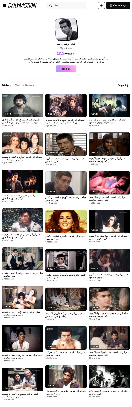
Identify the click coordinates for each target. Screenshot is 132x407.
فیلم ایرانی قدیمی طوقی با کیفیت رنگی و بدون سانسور (22, 274)
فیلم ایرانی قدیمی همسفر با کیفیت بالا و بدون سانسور (108, 392)
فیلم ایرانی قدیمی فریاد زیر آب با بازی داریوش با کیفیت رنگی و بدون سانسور (20, 121)
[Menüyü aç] (5, 5)
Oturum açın (118, 5)
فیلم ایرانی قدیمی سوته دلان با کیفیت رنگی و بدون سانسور (107, 160)
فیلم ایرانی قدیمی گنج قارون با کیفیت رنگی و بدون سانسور (63, 315)
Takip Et (66, 68)
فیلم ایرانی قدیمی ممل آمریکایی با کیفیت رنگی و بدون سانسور (109, 353)
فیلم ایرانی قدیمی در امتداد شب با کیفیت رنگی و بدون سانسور (22, 356)
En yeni (124, 85)
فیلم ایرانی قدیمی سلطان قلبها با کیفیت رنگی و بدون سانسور (108, 315)
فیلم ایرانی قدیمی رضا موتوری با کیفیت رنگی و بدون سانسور (108, 237)
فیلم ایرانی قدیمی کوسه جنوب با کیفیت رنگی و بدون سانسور (108, 198)
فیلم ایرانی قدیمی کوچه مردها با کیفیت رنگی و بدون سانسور (21, 236)
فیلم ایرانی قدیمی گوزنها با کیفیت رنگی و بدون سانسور (65, 199)
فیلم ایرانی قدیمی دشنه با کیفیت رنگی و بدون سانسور (108, 276)
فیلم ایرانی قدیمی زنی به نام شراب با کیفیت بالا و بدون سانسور (107, 121)
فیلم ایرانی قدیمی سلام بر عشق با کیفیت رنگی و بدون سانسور (22, 158)
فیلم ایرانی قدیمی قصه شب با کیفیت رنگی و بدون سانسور (20, 197)
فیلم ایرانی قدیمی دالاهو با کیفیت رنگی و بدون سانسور (65, 237)
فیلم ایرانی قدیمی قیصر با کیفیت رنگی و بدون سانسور (65, 276)
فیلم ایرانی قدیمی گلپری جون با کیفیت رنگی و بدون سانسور (21, 313)
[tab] (6, 85)
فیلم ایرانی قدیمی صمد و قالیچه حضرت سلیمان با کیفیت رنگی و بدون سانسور (65, 121)
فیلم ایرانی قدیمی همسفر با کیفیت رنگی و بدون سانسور (65, 353)
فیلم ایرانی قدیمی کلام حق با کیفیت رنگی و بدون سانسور (65, 392)
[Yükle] (101, 5)
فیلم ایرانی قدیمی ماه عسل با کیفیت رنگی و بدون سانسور (20, 395)
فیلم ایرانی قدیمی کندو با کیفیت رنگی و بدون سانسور (64, 160)
